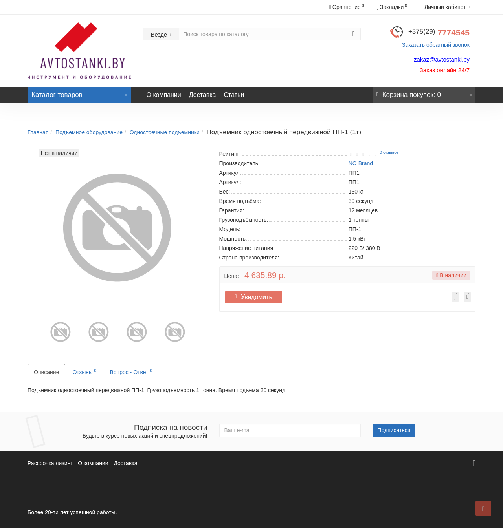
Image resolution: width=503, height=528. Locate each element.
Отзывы (84, 371)
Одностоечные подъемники (165, 132)
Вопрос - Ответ (131, 371)
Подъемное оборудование (89, 132)
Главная (38, 132)
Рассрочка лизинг (50, 463)
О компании (164, 94)
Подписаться (394, 430)
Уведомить (256, 297)
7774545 (439, 32)
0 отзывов (389, 152)
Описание (46, 372)
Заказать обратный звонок (436, 45)
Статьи (234, 94)
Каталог (79, 93)
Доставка (202, 94)
